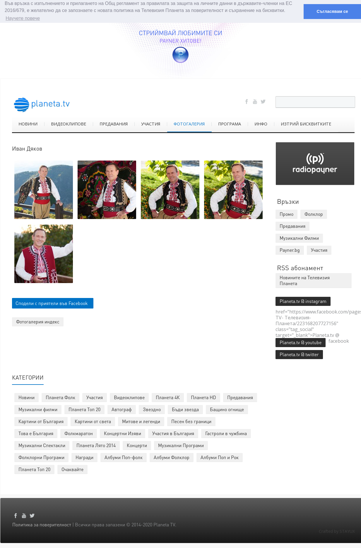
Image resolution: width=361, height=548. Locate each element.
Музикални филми (37, 409)
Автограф (122, 409)
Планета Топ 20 (84, 409)
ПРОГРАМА (229, 123)
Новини (26, 397)
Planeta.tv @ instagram (303, 301)
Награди (84, 457)
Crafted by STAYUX (337, 531)
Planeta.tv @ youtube (300, 342)
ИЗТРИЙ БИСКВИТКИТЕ (306, 123)
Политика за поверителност (41, 524)
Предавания (240, 397)
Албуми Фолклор (171, 457)
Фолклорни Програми (41, 457)
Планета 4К (168, 397)
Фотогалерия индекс (37, 321)
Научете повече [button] (23, 18)
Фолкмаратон (78, 433)
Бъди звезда (185, 409)
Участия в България (173, 433)
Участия (94, 397)
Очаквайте (72, 469)
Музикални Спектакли (41, 445)
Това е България (35, 433)
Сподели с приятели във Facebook (52, 303)
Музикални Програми (181, 445)
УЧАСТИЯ (150, 123)
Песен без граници (191, 421)
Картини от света (93, 421)
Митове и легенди (141, 421)
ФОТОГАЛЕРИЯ (189, 123)
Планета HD (203, 397)
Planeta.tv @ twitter (299, 354)
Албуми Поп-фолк (124, 457)
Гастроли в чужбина (226, 433)
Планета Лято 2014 (96, 445)
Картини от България (41, 421)
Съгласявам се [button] (332, 11)
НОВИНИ (27, 123)
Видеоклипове (129, 397)
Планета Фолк (60, 397)
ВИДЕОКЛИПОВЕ (68, 123)
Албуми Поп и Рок (220, 457)
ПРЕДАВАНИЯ (114, 123)
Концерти (137, 445)
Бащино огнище (227, 409)
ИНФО (260, 123)
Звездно (152, 409)
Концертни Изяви (122, 433)
